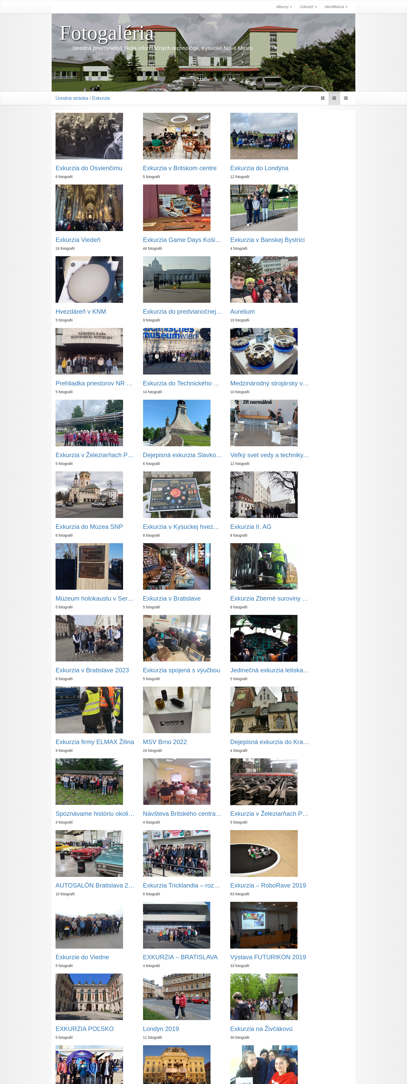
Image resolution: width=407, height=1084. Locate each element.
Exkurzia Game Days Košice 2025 (90, 239)
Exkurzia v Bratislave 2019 (90, 885)
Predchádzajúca (183, 1052)
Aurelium (68, 311)
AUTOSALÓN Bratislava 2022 (241, 670)
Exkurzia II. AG (152, 455)
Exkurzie (101, 98)
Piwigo (229, 1074)
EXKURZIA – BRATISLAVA (241, 742)
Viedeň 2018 (224, 885)
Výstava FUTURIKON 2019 (317, 742)
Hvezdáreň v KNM (232, 239)
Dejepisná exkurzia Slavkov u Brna (166, 383)
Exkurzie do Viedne (158, 742)
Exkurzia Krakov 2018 (162, 885)
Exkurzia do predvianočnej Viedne (317, 239)
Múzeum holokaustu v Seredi (241, 455)
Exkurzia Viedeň (305, 168)
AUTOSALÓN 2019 (310, 813)
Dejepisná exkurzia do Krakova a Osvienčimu (241, 598)
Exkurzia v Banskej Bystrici (166, 239)
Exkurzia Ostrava (79, 1029)
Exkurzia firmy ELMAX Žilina (90, 598)
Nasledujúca (230, 1052)
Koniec (251, 1052)
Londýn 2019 (150, 813)
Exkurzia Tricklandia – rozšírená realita (317, 670)
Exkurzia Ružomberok (162, 957)
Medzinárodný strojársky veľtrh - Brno (317, 311)
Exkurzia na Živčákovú (238, 813)
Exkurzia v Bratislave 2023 (166, 526)
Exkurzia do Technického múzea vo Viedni (241, 311)
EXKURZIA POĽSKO (85, 813)
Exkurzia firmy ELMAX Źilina (317, 885)
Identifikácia (336, 7)
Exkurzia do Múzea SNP (317, 383)
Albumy (284, 7)
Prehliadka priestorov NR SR (166, 311)
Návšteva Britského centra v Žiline (90, 670)
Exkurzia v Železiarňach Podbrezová (90, 383)
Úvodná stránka (72, 98)
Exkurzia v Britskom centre (166, 168)
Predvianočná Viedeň (161, 1029)
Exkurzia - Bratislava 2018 (241, 957)
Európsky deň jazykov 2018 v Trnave (90, 957)
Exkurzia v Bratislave (312, 455)
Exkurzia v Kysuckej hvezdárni (90, 455)
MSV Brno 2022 (153, 598)
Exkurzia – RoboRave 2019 (90, 742)
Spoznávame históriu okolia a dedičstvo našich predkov (317, 598)
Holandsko (298, 957)
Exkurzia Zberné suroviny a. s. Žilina (90, 526)
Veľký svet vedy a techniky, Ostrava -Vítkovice (241, 383)
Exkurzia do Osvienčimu (89, 168)
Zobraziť (308, 7)
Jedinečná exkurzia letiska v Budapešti (317, 526)
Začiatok (157, 1052)
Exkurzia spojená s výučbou (241, 526)
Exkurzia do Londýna (236, 168)
